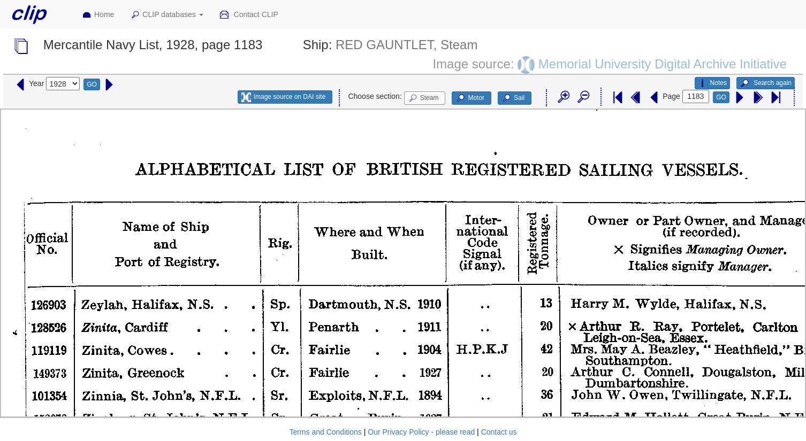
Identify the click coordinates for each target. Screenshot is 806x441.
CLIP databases (166, 15)
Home (98, 15)
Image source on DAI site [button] (283, 97)
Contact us (499, 432)
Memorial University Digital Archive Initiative (662, 63)
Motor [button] (469, 98)
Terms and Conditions (325, 432)
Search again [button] (766, 83)
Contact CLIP (248, 15)
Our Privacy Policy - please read (421, 432)
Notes (712, 83)
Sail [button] (512, 98)
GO (92, 84)
